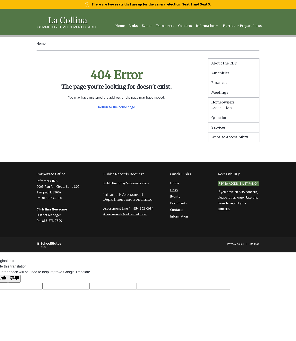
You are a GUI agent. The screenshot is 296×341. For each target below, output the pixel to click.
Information (179, 216)
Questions (220, 117)
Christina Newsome (52, 209)
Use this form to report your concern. (238, 203)
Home (41, 43)
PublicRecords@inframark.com (126, 183)
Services (218, 127)
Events (175, 196)
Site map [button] (254, 243)
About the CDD (224, 63)
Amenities (220, 73)
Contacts (176, 209)
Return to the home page (116, 107)
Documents (178, 203)
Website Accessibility (229, 137)
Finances (219, 82)
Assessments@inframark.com (125, 214)
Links (174, 190)
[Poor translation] (14, 279)
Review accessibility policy (238, 183)
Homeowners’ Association (223, 105)
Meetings (219, 92)
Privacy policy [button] (235, 243)
